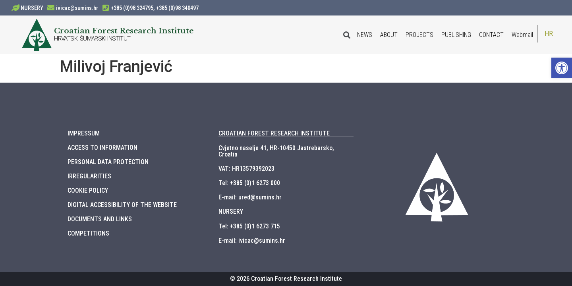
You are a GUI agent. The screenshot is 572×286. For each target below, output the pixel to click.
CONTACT (491, 35)
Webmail (522, 35)
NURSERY (32, 8)
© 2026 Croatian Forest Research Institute (286, 278)
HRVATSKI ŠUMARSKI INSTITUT (92, 38)
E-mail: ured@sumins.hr (250, 197)
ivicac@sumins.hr (77, 8)
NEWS (364, 35)
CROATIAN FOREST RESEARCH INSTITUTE (274, 133)
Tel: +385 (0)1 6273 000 (249, 183)
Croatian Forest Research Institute (123, 30)
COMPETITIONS (88, 233)
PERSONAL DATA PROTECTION (108, 162)
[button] (561, 68)
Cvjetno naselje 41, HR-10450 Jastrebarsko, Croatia (276, 151)
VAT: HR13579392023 (246, 168)
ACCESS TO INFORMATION (102, 147)
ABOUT (389, 35)
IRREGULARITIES (89, 176)
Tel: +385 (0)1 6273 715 (249, 226)
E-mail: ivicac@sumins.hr (251, 240)
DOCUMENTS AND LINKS (100, 219)
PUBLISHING (456, 35)
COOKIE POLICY (88, 190)
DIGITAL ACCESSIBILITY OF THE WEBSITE (122, 205)
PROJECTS (419, 35)
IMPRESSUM (84, 133)
